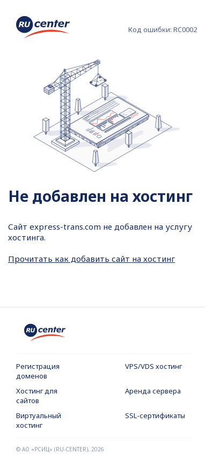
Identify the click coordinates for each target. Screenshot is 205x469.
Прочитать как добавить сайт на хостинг (91, 258)
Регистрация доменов (38, 371)
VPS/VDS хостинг (153, 366)
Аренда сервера (153, 391)
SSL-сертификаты (155, 415)
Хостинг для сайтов (36, 395)
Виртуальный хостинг (38, 420)
